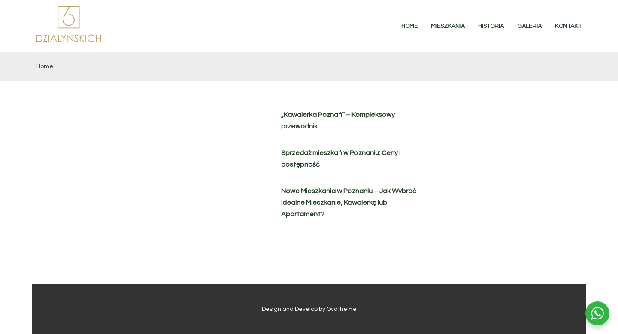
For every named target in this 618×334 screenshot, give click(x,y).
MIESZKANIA (448, 26)
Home (44, 66)
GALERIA (529, 26)
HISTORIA (491, 26)
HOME (409, 26)
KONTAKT (568, 26)
